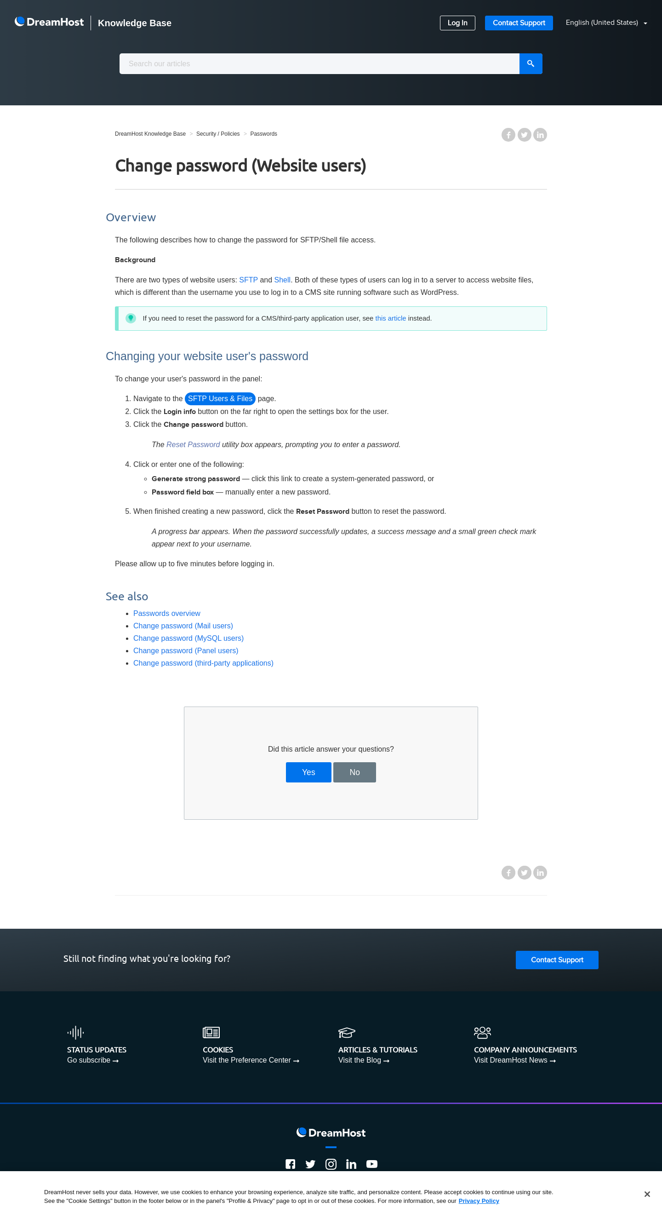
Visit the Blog (359, 1060)
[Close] (647, 1194)
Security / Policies (218, 134)
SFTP (248, 280)
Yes (308, 772)
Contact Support (519, 23)
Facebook (508, 135)
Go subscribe (88, 1060)
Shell (282, 280)
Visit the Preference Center (247, 1060)
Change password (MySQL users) (188, 638)
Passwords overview (166, 613)
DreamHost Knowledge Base (150, 134)
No (355, 772)
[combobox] (331, 63)
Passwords (263, 134)
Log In (458, 23)
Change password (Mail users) (183, 626)
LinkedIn (540, 135)
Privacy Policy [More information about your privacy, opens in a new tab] (479, 1200)
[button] (601, 23)
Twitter (524, 135)
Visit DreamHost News (511, 1060)
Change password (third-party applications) (203, 663)
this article (391, 318)
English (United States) (603, 22)
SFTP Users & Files (220, 398)
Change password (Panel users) (186, 651)
